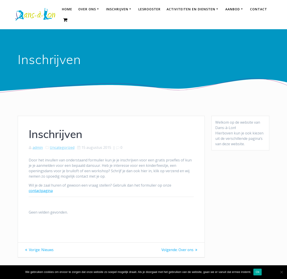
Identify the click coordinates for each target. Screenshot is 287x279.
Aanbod (232, 9)
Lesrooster (149, 9)
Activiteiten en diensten (191, 9)
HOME (67, 9)
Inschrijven (117, 9)
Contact (258, 9)
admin (38, 147)
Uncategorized (62, 147)
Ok (257, 272)
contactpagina (41, 190)
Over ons (87, 9)
